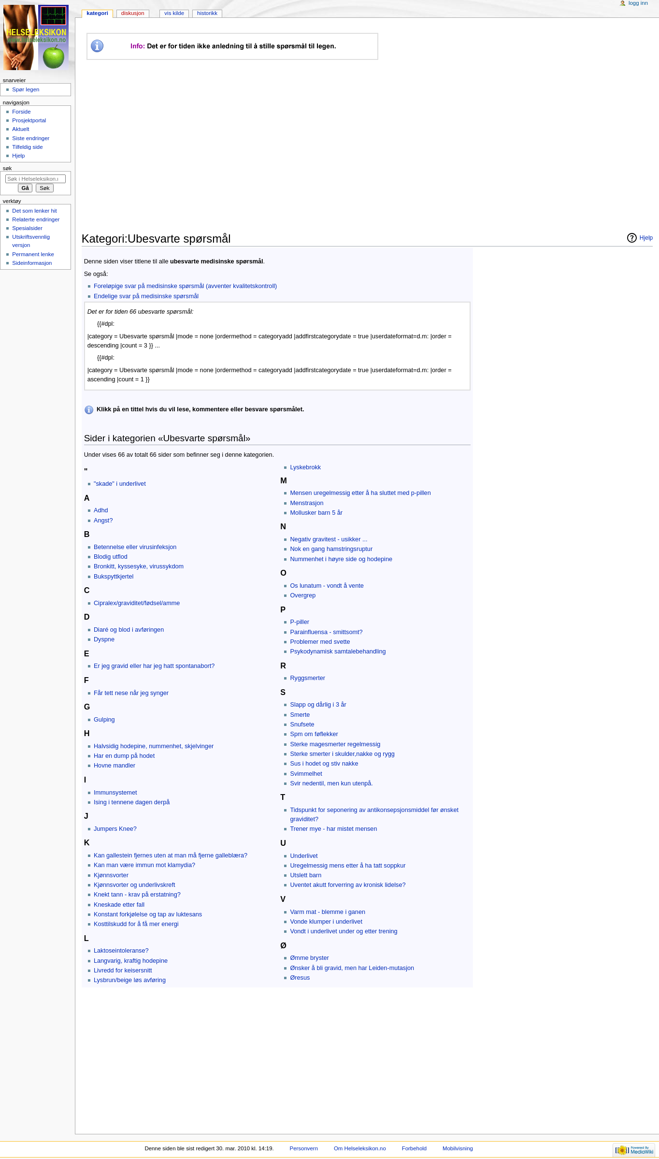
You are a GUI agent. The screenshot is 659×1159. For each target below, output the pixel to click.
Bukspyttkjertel (114, 576)
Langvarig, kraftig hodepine (131, 960)
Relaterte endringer (35, 219)
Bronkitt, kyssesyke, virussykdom (139, 566)
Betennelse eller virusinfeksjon (135, 547)
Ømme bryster (309, 958)
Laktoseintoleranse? (121, 950)
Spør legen (25, 89)
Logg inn (638, 3)
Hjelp (18, 156)
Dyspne (104, 639)
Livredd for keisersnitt (123, 970)
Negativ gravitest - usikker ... (328, 539)
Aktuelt (20, 129)
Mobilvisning (458, 1148)
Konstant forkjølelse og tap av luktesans (148, 914)
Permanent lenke (33, 254)
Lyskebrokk (305, 467)
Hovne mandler (114, 765)
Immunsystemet (115, 792)
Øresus (300, 977)
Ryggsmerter (307, 678)
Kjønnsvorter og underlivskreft (134, 885)
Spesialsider (27, 228)
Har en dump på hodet (124, 756)
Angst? (103, 520)
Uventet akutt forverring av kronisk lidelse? (347, 885)
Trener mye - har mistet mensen (333, 829)
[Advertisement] (263, 146)
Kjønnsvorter (111, 875)
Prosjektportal (29, 120)
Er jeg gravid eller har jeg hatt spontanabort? (154, 666)
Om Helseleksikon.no (360, 1148)
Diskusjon (132, 13)
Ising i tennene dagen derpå (132, 802)
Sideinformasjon (32, 263)
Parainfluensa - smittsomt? (326, 632)
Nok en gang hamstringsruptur (331, 549)
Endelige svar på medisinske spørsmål (146, 296)
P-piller (299, 622)
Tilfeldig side (27, 147)
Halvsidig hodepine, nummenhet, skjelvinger (154, 746)
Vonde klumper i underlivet (326, 921)
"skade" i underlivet (120, 483)
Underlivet (303, 856)
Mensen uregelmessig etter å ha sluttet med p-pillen (360, 493)
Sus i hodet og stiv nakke (324, 763)
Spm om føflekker (314, 734)
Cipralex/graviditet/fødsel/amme (137, 603)
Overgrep (302, 595)
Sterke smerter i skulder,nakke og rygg (342, 754)
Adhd (101, 510)
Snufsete (302, 724)
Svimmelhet (306, 773)
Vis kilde (174, 13)
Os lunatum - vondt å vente (326, 585)
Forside (21, 112)
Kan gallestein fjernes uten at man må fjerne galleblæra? (170, 855)
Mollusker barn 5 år (316, 512)
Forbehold (414, 1148)
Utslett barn (305, 875)
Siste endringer (30, 138)
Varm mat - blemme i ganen (327, 912)
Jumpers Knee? (115, 829)
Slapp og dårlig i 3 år (318, 704)
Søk (7, 168)
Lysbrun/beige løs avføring (130, 980)
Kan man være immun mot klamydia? (144, 865)
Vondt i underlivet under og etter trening (343, 931)
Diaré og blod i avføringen (129, 629)
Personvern (304, 1148)
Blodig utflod (111, 556)
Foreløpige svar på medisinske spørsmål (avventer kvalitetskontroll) (185, 286)
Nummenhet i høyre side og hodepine (341, 559)
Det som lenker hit (34, 211)
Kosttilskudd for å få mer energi (136, 924)
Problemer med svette (320, 641)
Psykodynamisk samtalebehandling (338, 651)
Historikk (207, 13)
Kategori (97, 13)
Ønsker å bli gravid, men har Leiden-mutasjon (352, 968)
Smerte (300, 714)
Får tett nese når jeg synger (131, 693)
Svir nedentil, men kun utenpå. (331, 783)
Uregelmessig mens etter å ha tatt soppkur (347, 865)
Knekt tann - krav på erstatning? (137, 894)
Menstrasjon (306, 503)
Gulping (104, 719)
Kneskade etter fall (119, 904)
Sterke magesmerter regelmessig (335, 744)
